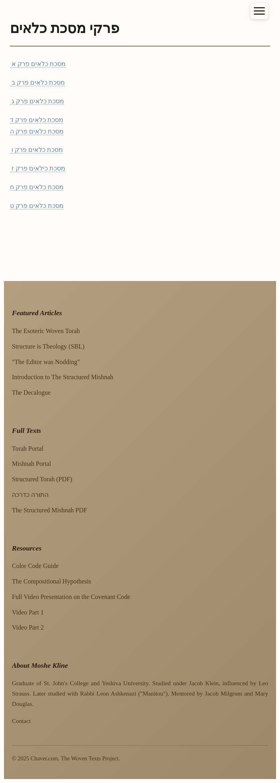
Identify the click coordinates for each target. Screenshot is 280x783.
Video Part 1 (28, 612)
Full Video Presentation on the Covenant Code (71, 596)
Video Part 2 (28, 627)
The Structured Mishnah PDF (49, 510)
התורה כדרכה (30, 494)
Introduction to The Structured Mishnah (62, 377)
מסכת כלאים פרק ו (36, 149)
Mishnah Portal (31, 463)
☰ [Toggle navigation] (259, 11)
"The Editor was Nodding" (46, 362)
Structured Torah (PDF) (42, 479)
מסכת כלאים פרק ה (37, 131)
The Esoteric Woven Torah (46, 331)
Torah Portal (27, 448)
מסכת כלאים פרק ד (36, 119)
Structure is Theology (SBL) (48, 346)
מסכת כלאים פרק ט (37, 205)
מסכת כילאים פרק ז (37, 168)
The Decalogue (31, 392)
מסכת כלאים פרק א (38, 63)
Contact (21, 720)
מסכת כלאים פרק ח (37, 187)
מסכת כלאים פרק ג (37, 101)
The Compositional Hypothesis (51, 581)
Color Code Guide (35, 565)
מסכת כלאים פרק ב (37, 82)
